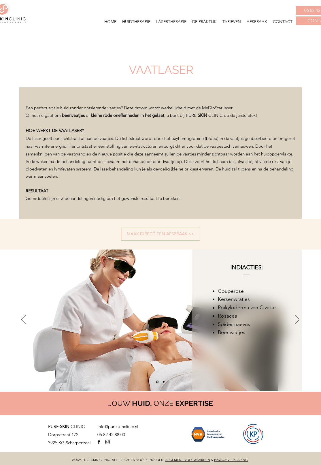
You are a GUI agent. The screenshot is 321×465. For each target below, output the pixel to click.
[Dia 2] (164, 382)
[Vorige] (23, 320)
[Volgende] (297, 320)
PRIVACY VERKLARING (231, 460)
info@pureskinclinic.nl (117, 426)
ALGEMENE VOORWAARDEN (187, 460)
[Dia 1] (157, 381)
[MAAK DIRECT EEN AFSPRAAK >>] (160, 234)
